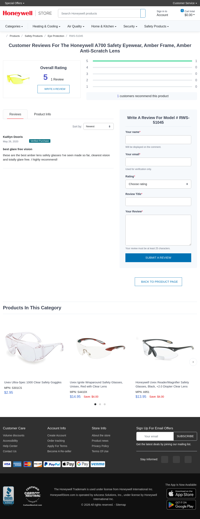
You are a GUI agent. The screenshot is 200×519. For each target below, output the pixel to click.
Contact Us (9, 451)
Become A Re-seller (59, 451)
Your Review (134, 211)
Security (129, 26)
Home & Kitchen (102, 26)
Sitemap (121, 504)
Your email (132, 154)
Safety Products (155, 26)
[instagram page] (176, 459)
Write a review (53, 89)
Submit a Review (158, 257)
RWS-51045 (76, 35)
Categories (11, 26)
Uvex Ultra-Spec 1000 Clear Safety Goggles (32, 382)
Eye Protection (56, 35)
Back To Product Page (158, 281)
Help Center (10, 446)
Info (42, 114)
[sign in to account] (160, 13)
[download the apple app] (181, 493)
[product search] (143, 13)
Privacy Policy (100, 446)
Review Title (133, 194)
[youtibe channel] (188, 459)
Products (15, 35)
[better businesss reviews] (8, 497)
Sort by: (77, 126)
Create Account (56, 435)
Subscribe (185, 436)
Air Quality (74, 26)
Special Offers (12, 3)
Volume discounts (13, 435)
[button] (193, 362)
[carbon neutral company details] (32, 497)
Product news (100, 440)
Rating (130, 176)
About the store (101, 435)
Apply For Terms (57, 446)
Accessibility (10, 440)
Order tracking (56, 440)
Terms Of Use (100, 451)
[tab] (15, 114)
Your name (132, 132)
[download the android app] (181, 504)
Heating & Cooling (45, 26)
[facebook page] (164, 459)
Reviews (15, 114)
